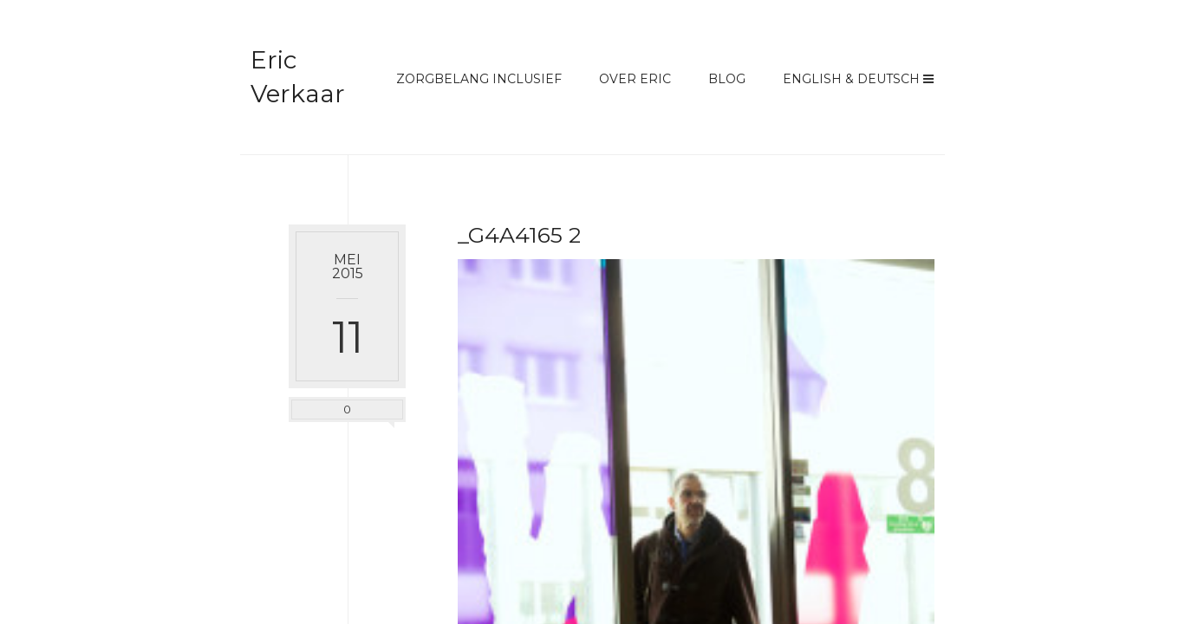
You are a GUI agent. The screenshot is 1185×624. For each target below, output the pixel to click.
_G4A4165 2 (519, 235)
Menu (928, 79)
